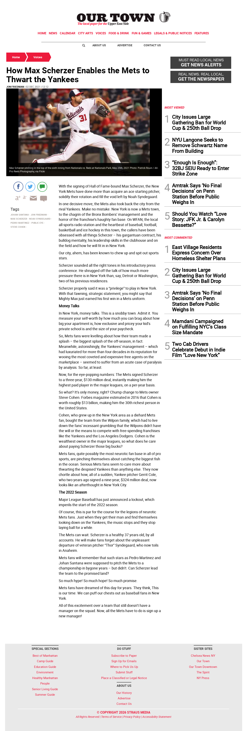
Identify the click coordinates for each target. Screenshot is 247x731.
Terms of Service (111, 717)
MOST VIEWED (174, 107)
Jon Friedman (15, 86)
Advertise (124, 45)
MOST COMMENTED (178, 237)
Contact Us (152, 45)
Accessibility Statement (156, 717)
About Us (99, 45)
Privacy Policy (132, 717)
